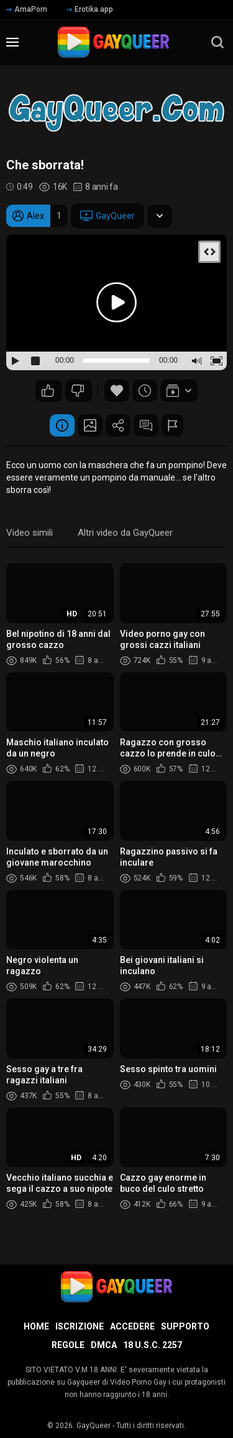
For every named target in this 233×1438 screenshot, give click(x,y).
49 (48, 390)
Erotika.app (89, 9)
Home (36, 1326)
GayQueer (107, 216)
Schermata (90, 425)
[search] (217, 42)
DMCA (104, 1345)
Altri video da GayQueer (125, 532)
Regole (68, 1345)
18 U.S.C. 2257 (152, 1345)
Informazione (62, 425)
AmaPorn (26, 9)
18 (77, 390)
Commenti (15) (146, 425)
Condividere (118, 425)
